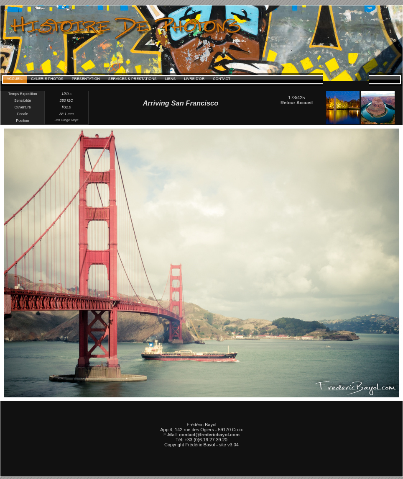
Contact (221, 79)
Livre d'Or (194, 79)
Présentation (86, 79)
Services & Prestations (132, 79)
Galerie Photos (47, 79)
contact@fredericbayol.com (209, 434)
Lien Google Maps (66, 119)
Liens (170, 79)
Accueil (15, 79)
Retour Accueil (297, 102)
